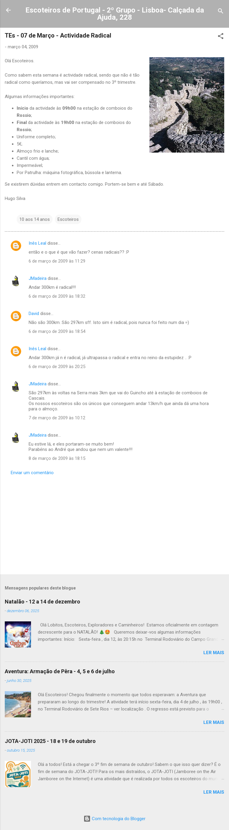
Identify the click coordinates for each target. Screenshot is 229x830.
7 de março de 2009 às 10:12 (57, 418)
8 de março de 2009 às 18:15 (57, 458)
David (34, 313)
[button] (220, 37)
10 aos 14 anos (34, 219)
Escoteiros (68, 219)
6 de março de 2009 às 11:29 (57, 261)
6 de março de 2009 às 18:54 (57, 331)
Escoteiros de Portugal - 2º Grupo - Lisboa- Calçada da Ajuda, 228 (114, 13)
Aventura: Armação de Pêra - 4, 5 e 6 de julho (60, 671)
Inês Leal (37, 243)
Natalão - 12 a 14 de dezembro (42, 601)
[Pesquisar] (220, 12)
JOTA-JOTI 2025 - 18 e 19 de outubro (50, 741)
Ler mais (213, 652)
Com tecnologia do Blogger (114, 818)
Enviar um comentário (32, 472)
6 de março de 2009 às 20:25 (57, 366)
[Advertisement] (114, 523)
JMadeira (38, 278)
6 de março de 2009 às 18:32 (57, 296)
